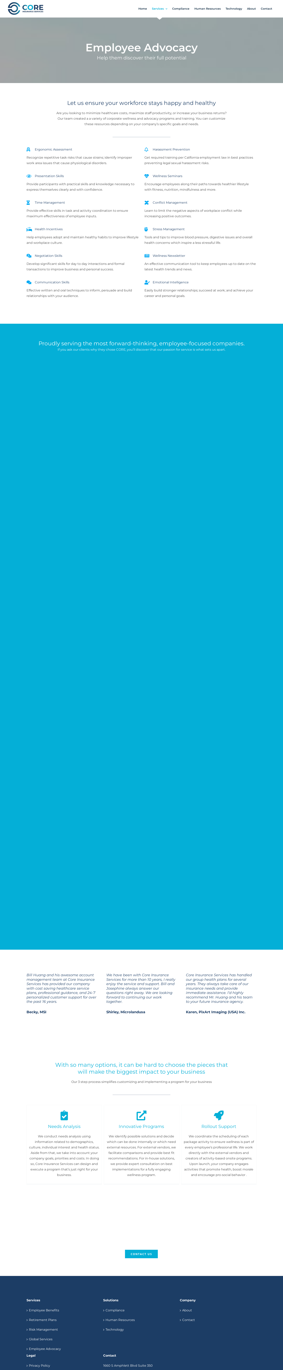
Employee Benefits (44, 1310)
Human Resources (120, 1320)
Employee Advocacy (45, 1349)
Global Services (40, 1339)
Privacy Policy (39, 1365)
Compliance (115, 1310)
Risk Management (43, 1329)
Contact (188, 1320)
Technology (115, 1329)
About (187, 1310)
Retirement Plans (43, 1320)
